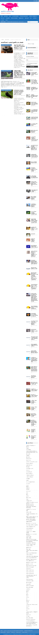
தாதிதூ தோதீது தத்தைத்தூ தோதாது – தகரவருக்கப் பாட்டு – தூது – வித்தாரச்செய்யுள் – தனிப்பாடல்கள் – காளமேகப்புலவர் (19, 74)
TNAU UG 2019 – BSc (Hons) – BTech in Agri (31, 507)
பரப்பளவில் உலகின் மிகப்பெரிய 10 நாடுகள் (34, 124)
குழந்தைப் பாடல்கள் (29, 563)
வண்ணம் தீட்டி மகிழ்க (29, 580)
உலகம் (7, 19)
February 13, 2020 (17, 78)
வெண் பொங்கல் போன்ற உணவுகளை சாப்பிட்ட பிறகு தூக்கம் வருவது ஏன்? (34, 103)
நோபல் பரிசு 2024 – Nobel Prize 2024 (34, 162)
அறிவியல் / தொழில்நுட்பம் (33, 15)
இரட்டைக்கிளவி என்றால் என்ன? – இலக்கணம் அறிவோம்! (33, 197)
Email (27, 59)
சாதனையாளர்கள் (29, 529)
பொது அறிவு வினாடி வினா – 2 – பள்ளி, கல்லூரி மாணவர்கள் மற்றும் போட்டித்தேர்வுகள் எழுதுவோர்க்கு (34, 286)
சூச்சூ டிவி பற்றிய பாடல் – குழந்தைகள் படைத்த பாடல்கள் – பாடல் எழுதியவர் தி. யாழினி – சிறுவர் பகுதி (34, 81)
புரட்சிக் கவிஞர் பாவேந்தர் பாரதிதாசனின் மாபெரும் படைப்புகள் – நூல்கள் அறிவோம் (34, 138)
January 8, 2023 (34, 289)
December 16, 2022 (34, 371)
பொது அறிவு (8, 17)
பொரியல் (27, 608)
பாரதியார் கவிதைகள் (29, 476)
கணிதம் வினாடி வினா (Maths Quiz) (32, 556)
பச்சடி (27, 602)
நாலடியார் (28, 469)
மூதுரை (27, 479)
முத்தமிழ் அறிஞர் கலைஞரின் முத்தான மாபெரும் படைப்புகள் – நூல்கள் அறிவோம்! (34, 155)
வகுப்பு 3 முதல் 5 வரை (30, 571)
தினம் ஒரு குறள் (29, 582)
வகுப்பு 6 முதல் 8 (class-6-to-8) (31, 552)
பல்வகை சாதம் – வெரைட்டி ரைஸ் (31, 604)
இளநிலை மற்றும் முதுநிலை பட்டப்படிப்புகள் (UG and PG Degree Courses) (31, 520)
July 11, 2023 (33, 264)
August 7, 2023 (34, 230)
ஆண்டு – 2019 (28, 511)
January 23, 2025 (34, 98)
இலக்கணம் (28, 456)
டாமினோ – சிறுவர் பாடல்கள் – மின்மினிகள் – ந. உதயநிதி (34, 401)
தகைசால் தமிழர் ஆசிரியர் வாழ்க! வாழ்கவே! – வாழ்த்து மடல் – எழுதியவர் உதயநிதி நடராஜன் (34, 220)
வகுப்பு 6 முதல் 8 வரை (30, 573)
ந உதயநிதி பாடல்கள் (29, 468)
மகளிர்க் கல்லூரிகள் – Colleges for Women (31, 612)
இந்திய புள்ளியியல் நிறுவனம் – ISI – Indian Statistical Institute (32, 517)
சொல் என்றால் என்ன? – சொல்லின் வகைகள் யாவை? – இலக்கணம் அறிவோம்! (34, 338)
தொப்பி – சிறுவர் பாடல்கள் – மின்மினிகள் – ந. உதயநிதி (33, 437)
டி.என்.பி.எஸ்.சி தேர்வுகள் (30, 620)
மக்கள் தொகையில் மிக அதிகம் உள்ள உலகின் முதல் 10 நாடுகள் (34, 117)
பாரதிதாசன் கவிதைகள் (30, 474)
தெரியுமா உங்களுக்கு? (14, 17)
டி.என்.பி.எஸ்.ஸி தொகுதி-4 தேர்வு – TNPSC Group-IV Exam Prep (32, 623)
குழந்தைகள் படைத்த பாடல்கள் (31, 562)
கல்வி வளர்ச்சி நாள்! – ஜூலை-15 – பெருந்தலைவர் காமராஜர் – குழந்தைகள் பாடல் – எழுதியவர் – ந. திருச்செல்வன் (34, 254)
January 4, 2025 (34, 141)
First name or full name (30, 56)
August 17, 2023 (34, 223)
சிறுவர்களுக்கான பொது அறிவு (31, 565)
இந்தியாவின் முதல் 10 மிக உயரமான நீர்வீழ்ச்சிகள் (34, 131)
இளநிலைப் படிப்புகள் (29, 503)
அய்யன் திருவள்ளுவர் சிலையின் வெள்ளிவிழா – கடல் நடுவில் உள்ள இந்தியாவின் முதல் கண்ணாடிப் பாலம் (34, 147)
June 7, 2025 (33, 84)
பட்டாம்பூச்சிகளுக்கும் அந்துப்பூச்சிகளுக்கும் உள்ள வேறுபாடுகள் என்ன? (34, 111)
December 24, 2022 (34, 332)
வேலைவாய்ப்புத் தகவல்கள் (24, 15)
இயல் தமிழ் (6, 15)
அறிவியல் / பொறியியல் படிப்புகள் (32, 502)
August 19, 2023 (34, 207)
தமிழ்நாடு (27, 487)
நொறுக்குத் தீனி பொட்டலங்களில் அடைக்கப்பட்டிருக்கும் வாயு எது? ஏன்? (34, 314)
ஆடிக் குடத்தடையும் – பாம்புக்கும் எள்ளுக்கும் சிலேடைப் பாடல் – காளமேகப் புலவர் (19, 46)
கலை (30, 17)
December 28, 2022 (34, 325)
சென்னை (27, 489)
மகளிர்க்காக (34, 17)
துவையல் (27, 600)
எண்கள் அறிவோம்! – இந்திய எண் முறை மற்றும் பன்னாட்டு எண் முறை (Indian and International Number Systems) (34, 368)
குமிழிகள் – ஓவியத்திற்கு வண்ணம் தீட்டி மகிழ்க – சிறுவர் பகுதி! (34, 96)
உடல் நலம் (2, 19)
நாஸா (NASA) (28, 449)
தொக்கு (27, 601)
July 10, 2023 (33, 269)
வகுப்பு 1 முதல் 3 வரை (30, 569)
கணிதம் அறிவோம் (29, 554)
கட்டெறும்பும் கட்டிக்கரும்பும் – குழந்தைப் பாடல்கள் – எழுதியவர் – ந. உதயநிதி (34, 169)
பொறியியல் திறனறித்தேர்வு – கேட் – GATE (32, 514)
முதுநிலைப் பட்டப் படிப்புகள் (31, 509)
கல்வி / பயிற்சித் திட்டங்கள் (30, 526)
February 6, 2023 (34, 280)
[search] (31, 43)
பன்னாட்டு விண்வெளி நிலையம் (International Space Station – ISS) (31, 451)
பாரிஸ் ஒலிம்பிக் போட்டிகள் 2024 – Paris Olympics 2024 (34, 176)
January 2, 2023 (34, 302)
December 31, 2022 (34, 309)
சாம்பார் (27, 597)
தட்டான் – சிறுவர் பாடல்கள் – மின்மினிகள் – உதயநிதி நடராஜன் (34, 212)
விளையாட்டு (28, 614)
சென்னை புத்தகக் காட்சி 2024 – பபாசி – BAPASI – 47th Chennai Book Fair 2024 (34, 183)
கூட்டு (27, 595)
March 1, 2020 (17, 50)
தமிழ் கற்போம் (28, 568)
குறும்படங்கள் (28, 497)
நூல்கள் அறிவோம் (29, 473)
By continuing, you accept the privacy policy (31, 64)
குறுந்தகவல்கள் (21, 17)
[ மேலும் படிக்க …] (17, 67)
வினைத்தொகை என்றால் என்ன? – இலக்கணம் (33, 376)
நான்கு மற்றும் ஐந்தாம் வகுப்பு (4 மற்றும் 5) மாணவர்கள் (31, 575)
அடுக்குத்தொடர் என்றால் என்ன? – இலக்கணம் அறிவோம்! (33, 205)
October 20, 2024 (34, 163)
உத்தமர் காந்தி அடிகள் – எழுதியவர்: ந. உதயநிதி (34, 190)
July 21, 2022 (33, 410)
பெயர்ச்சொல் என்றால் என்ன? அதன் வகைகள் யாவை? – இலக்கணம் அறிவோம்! (34, 322)
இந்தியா (27, 486)
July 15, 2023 (33, 257)
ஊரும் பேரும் (28, 459)
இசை (27, 494)
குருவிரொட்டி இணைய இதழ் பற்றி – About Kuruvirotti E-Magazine (13, 630)
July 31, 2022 (33, 391)
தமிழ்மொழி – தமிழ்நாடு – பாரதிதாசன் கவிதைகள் (33, 240)
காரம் (27, 592)
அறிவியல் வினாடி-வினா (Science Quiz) (31, 551)
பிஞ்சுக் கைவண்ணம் (29, 579)
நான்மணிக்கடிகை (29, 471)
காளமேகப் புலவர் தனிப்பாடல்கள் (31, 461)
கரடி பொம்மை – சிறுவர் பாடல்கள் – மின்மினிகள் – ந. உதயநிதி (34, 414)
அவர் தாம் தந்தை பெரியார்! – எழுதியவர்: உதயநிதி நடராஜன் (34, 330)
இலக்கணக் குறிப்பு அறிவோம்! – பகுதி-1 (34, 268)
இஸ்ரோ (27, 446)
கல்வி (10, 15)
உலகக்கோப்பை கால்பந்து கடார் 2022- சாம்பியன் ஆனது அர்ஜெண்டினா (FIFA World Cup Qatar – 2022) (34, 359)
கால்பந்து (27, 615)
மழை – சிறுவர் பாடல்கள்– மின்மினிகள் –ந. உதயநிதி (33, 430)
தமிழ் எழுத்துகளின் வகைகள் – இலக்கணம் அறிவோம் (34, 345)
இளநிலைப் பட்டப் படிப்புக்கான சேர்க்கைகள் (31, 534)
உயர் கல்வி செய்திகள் (15, 15)
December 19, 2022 (34, 362)
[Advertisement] (19, 30)
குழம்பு (27, 594)
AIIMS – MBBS (28, 537)
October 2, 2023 (34, 192)
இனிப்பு (27, 591)
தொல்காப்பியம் (28, 458)
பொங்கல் (27, 605)
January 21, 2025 (34, 105)
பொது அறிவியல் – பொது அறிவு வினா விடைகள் (31, 625)
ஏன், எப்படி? (2, 17)
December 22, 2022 (34, 340)
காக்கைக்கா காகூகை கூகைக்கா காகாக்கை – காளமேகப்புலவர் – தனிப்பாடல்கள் (19, 92)
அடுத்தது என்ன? (29, 500)
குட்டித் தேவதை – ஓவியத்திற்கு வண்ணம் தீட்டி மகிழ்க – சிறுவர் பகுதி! (34, 88)
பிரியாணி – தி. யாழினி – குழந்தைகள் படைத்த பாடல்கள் (34, 395)
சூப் (26, 598)
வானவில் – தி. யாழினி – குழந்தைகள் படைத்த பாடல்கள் (34, 389)
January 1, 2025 (34, 150)
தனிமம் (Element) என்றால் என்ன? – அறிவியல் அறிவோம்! (34, 246)
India (27, 510)
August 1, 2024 (34, 178)
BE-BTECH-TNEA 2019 (30, 504)
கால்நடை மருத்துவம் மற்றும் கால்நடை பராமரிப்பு (30, 545)
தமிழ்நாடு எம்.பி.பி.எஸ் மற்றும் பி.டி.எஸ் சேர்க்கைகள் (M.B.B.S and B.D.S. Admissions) (32, 540)
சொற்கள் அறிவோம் (29, 463)
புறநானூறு (28, 478)
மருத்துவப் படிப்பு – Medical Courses (30, 532)
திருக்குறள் (28, 466)
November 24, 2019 (18, 95)
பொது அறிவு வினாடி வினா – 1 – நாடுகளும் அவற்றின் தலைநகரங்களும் (34, 307)
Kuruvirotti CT (22, 50)
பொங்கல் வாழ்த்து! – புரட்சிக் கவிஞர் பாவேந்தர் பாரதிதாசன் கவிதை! (34, 73)
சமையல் (27, 590)
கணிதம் (27, 448)
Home (2, 15)
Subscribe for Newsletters (28, 630)
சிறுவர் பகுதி (26, 17)
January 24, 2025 (34, 90)
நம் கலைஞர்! (33, 233)
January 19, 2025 (34, 113)
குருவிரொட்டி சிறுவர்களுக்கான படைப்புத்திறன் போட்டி (31, 560)
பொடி (27, 607)
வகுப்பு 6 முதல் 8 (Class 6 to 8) (31, 557)
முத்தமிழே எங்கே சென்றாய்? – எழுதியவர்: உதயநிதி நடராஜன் (34, 228)
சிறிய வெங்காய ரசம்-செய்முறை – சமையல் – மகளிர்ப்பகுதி (34, 383)
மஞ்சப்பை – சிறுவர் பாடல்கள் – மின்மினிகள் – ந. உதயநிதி (34, 408)
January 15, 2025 (34, 119)
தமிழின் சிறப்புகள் (29, 464)
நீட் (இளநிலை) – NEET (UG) (30, 542)
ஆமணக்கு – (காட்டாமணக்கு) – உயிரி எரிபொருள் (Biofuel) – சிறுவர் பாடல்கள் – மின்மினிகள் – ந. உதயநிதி (34, 422)
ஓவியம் (27, 495)
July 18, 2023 (33, 242)
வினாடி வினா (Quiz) (29, 617)
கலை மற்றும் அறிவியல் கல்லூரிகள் (32, 524)
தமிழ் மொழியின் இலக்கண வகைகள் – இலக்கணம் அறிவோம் (34, 351)
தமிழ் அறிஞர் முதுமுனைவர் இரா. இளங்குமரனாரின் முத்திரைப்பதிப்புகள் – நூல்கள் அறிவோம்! (34, 262)
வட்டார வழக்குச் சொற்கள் (30, 481)
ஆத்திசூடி (27, 455)
